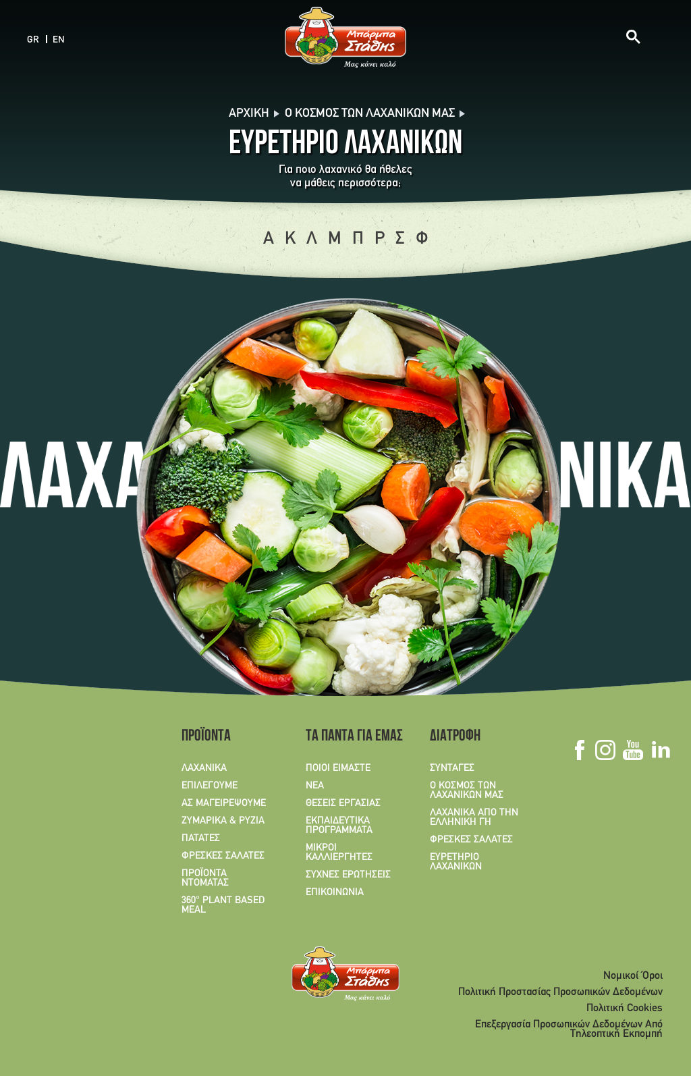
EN (59, 40)
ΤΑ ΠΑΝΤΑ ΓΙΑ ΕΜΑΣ (349, 737)
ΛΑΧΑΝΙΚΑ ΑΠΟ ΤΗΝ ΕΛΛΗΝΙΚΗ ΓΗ (474, 817)
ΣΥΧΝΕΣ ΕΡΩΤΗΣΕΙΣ (348, 875)
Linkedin (660, 750)
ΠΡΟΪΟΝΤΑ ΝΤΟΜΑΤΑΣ (205, 878)
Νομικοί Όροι (633, 976)
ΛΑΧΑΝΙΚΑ (204, 768)
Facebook (579, 750)
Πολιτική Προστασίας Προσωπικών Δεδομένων (560, 992)
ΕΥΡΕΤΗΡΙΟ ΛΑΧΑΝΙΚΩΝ (456, 862)
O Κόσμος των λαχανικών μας (370, 113)
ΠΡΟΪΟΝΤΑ (206, 737)
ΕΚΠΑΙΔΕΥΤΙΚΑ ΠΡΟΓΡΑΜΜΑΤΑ (339, 825)
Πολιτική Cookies (624, 1008)
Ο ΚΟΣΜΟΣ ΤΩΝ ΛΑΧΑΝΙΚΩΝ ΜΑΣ (466, 790)
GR (33, 40)
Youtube (632, 750)
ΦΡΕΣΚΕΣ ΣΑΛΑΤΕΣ (223, 856)
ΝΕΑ (315, 785)
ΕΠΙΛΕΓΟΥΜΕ (210, 785)
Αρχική (249, 113)
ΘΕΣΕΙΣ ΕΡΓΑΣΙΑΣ (343, 803)
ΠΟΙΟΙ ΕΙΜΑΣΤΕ (338, 768)
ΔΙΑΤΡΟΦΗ (455, 737)
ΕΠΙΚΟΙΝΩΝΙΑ (335, 892)
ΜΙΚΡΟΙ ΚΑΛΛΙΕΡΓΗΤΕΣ (339, 852)
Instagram (605, 750)
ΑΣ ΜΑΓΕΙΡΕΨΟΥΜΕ (224, 803)
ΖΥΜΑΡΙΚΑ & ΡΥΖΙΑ (223, 821)
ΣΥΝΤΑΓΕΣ (452, 768)
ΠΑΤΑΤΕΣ (201, 838)
